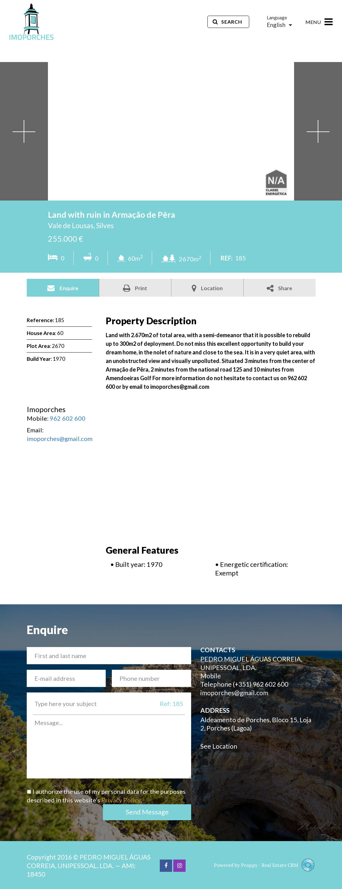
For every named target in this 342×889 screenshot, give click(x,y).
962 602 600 (67, 418)
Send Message (147, 812)
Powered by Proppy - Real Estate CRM (265, 865)
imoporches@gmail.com (59, 438)
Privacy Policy (120, 800)
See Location (218, 746)
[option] (171, 131)
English (279, 24)
